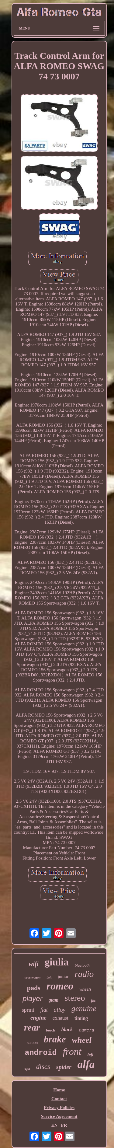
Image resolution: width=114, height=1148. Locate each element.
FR (64, 1125)
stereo (75, 998)
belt (49, 977)
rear (32, 1027)
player (32, 998)
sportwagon (33, 977)
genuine (83, 1008)
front (72, 1051)
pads (33, 988)
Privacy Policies (59, 1107)
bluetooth (82, 965)
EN (54, 1125)
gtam (54, 1000)
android (41, 1053)
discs (43, 1066)
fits (93, 1000)
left (91, 1054)
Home (59, 1089)
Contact (59, 1098)
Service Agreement (59, 1116)
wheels (85, 989)
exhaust (60, 1018)
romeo (60, 986)
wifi (34, 964)
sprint (28, 1010)
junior (63, 976)
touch (50, 1030)
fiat (44, 1010)
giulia (57, 962)
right (27, 1069)
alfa (86, 1064)
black (67, 1029)
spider (63, 1067)
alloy (59, 1010)
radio (84, 974)
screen (32, 1043)
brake (55, 1039)
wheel (82, 1040)
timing (81, 1018)
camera (86, 1030)
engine (38, 1017)
